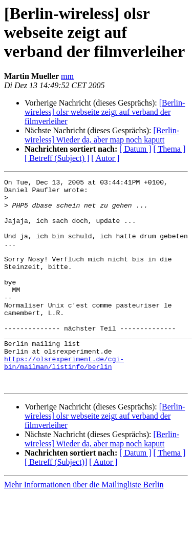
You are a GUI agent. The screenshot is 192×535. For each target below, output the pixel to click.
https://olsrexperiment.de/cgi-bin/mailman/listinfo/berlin (64, 400)
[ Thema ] (170, 149)
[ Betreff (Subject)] (56, 503)
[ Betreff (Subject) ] (57, 158)
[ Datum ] (135, 149)
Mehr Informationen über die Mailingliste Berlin (83, 526)
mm (67, 76)
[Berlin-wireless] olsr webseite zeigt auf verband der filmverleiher (105, 112)
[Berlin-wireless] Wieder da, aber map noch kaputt (102, 135)
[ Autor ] (105, 158)
